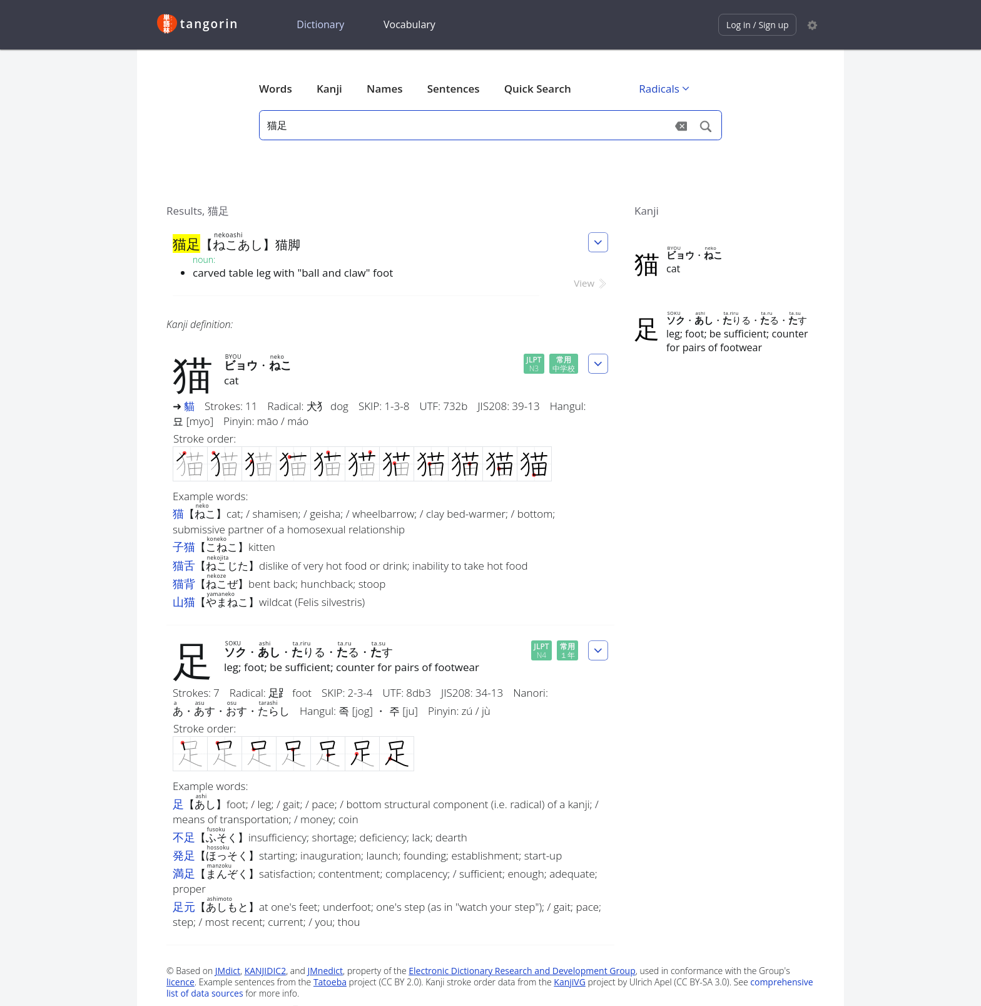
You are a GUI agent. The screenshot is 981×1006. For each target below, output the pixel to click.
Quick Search (537, 88)
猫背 (184, 583)
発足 (184, 855)
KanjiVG (570, 982)
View (591, 283)
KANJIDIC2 (266, 971)
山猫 (184, 601)
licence (180, 982)
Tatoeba (330, 982)
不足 (184, 836)
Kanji (329, 88)
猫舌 (184, 565)
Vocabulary (409, 24)
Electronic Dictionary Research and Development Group (522, 971)
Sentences (453, 88)
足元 (184, 906)
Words (275, 88)
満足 (184, 873)
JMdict (227, 971)
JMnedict (325, 971)
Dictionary (320, 24)
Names (384, 88)
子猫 (184, 546)
